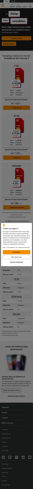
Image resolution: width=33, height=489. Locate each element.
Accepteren (16, 252)
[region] (16, 244)
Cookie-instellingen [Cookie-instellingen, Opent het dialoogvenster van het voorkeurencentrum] (16, 262)
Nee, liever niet (16, 257)
